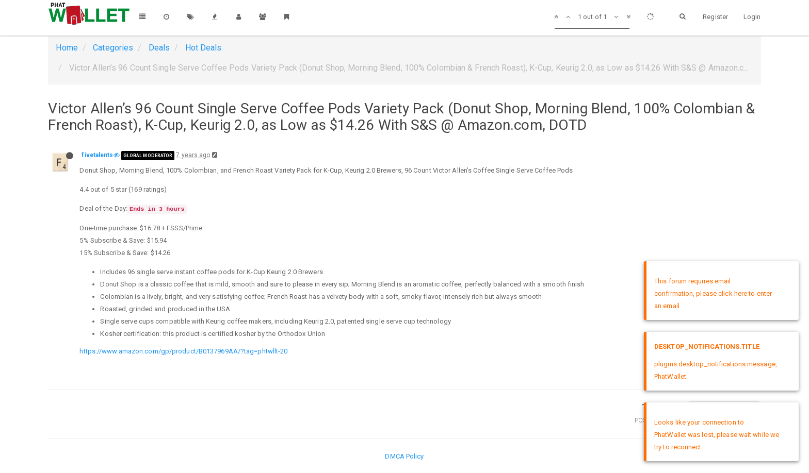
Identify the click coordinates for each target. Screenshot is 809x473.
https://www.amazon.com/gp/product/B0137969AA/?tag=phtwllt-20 (183, 351)
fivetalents (97, 155)
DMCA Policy (404, 456)
